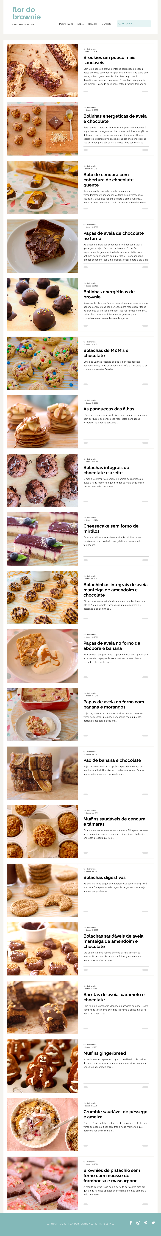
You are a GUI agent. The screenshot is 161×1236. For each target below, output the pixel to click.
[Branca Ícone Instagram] (138, 1222)
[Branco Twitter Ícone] (153, 1222)
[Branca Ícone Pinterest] (145, 1222)
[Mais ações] (148, 50)
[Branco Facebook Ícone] (130, 1222)
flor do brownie (26, 13)
